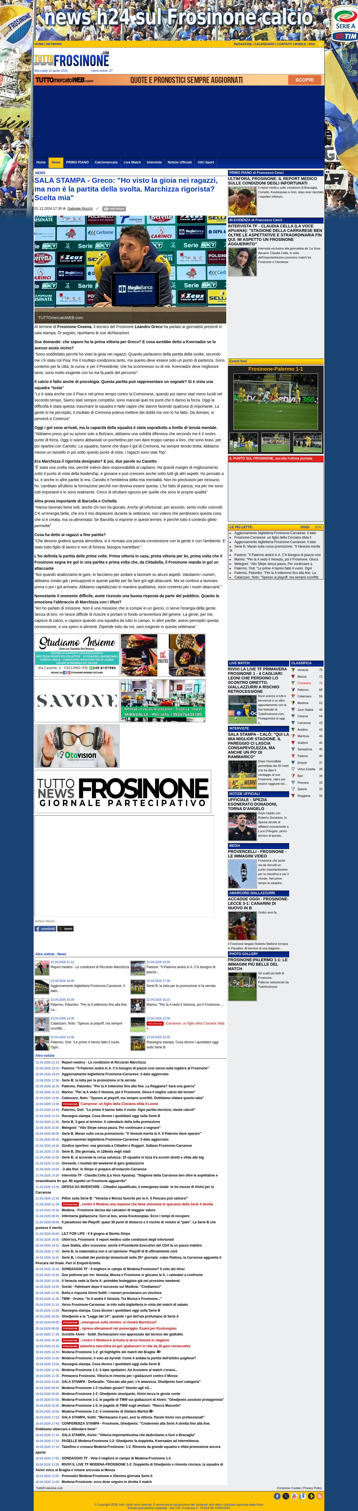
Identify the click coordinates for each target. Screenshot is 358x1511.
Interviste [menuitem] (154, 162)
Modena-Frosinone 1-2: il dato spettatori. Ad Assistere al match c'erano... (120, 1370)
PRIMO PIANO (240, 173)
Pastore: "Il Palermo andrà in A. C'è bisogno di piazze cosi (277, 555)
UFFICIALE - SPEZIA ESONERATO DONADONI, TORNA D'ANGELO (252, 804)
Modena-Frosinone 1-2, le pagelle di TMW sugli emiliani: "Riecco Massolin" (121, 1406)
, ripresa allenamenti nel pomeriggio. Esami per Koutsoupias (119, 1328)
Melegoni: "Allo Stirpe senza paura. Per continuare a (273, 564)
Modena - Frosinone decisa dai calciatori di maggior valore (109, 1210)
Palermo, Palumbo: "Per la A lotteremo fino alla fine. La (275, 573)
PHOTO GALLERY (243, 954)
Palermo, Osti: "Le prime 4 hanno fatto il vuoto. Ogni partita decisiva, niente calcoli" (129, 1110)
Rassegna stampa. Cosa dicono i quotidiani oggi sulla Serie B (111, 1116)
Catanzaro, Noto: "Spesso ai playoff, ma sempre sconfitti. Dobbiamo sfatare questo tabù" (133, 1098)
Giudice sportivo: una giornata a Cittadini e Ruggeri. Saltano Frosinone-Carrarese (127, 1146)
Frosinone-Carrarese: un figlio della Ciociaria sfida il (272, 537)
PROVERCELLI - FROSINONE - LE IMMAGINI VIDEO (257, 853)
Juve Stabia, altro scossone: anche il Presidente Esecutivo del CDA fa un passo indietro (132, 1245)
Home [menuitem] (41, 162)
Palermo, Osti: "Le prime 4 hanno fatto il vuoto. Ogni (273, 568)
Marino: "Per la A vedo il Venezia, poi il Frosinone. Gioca (276, 559)
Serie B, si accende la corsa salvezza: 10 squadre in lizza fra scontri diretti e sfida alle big (133, 1157)
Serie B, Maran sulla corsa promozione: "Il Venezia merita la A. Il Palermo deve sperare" (131, 1134)
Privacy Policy (312, 1488)
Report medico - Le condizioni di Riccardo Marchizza (90, 967)
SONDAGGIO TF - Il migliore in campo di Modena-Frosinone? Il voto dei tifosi (123, 1269)
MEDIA (234, 846)
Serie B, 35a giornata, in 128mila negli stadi (96, 1152)
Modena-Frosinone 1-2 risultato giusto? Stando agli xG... (107, 1388)
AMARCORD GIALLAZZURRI (252, 893)
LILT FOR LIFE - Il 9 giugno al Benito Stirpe (96, 1234)
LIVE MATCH (239, 663)
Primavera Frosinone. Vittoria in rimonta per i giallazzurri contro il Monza (120, 1376)
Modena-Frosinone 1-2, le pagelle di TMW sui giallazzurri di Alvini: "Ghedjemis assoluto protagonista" (143, 1400)
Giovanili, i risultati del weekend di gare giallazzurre (103, 1163)
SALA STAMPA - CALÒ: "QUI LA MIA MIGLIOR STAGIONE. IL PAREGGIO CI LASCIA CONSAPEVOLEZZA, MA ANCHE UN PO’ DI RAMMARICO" (258, 745)
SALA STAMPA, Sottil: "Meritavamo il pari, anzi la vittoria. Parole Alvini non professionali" (133, 1417)
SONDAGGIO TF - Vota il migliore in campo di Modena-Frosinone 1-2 (116, 1458)
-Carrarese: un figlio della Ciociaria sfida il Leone (110, 1104)
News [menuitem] (55, 162)
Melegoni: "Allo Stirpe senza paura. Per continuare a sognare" (111, 1128)
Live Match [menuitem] (132, 162)
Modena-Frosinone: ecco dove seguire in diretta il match (107, 1482)
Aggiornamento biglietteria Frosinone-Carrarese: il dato (275, 533)
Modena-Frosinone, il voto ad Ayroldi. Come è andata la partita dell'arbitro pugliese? (129, 1358)
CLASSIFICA (301, 663)
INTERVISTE (239, 728)
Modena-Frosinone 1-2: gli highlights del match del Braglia (109, 1352)
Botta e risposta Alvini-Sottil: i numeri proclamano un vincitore (112, 1293)
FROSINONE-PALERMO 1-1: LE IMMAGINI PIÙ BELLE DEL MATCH (258, 964)
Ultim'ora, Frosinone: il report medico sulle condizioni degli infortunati (118, 1240)
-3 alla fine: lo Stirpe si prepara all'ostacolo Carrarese (104, 1169)
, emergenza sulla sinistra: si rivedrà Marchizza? (109, 1322)
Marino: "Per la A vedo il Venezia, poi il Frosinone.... (185, 1005)
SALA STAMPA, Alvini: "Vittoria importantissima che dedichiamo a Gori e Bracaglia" (129, 1435)
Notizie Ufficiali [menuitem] (180, 162)
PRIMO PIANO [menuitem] (77, 162)
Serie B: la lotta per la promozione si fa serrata (181, 986)
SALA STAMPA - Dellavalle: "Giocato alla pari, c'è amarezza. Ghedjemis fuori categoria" (131, 1382)
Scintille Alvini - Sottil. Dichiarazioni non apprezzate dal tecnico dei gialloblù (122, 1334)
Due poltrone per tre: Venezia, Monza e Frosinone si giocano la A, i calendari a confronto (132, 1275)
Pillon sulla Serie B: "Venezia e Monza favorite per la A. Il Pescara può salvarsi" (125, 1198)
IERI (318, 527)
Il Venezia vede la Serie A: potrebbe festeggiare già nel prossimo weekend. (121, 1281)
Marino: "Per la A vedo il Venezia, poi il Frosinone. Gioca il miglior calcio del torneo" (129, 1092)
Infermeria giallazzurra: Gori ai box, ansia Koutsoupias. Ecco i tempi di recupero (126, 1216)
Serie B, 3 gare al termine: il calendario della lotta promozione (111, 1122)
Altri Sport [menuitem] (205, 162)
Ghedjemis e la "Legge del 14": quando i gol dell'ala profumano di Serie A (120, 1316)
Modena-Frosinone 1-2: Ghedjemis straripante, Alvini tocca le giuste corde (121, 1394)
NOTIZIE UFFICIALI (244, 794)
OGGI (304, 527)
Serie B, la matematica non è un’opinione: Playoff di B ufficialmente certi (119, 1251)
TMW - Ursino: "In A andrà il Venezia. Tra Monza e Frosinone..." (112, 1299)
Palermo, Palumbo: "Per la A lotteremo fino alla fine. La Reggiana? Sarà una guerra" (129, 1086)
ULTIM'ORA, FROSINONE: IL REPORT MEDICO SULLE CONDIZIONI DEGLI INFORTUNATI (272, 180)
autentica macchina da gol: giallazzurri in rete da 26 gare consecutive (126, 1346)
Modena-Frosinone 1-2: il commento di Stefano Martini (105, 1411)
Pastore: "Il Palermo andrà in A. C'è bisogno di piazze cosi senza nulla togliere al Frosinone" (135, 1068)
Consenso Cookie (289, 1488)
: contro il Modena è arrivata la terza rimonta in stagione (115, 1340)
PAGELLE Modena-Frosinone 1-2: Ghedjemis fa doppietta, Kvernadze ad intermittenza (130, 1441)
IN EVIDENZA (240, 220)
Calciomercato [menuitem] (106, 162)
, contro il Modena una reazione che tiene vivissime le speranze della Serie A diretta (137, 1204)
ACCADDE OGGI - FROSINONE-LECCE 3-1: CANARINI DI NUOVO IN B (258, 903)
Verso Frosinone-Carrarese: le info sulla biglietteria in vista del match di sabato (125, 1305)
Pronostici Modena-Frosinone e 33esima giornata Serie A (107, 1476)
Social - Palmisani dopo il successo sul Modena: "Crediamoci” (111, 1287)
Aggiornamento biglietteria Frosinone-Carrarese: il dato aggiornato (115, 1074)
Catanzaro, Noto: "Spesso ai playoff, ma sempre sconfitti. (276, 577)
